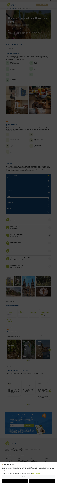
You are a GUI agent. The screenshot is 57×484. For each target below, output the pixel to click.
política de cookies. (36, 473)
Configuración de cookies (28, 477)
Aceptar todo (42, 481)
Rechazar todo (15, 481)
